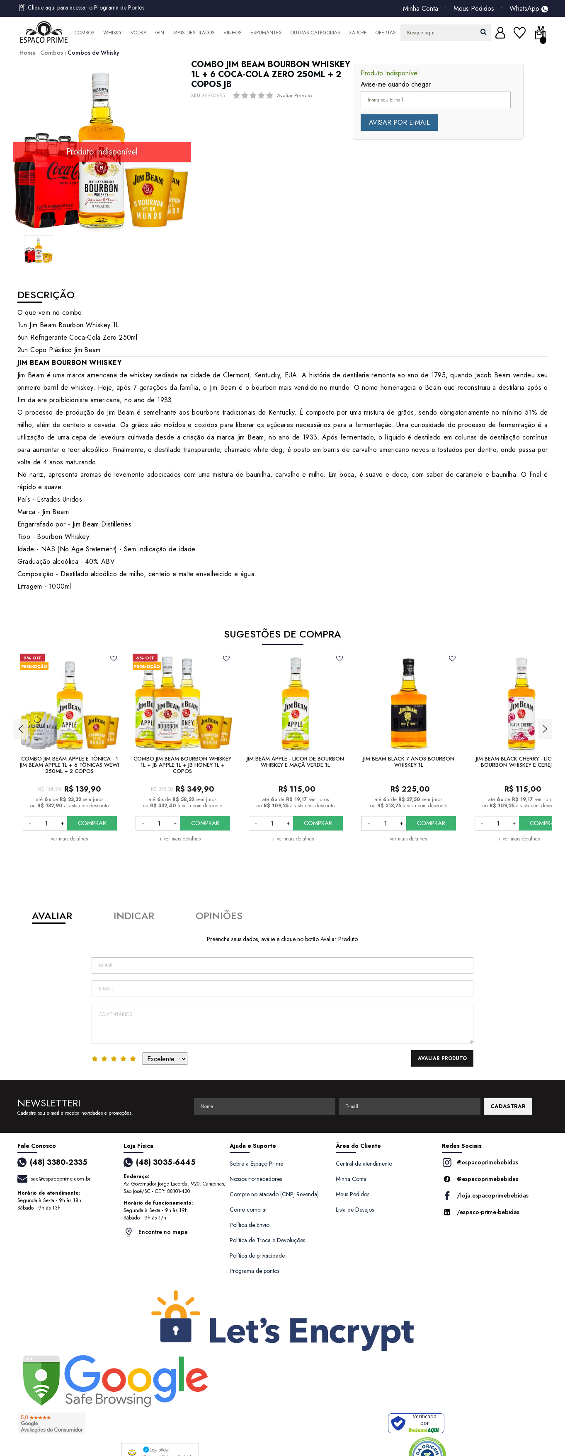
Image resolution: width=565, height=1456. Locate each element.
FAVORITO (113, 658)
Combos (85, 32)
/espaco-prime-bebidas (480, 1212)
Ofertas (386, 32)
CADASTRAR (508, 1106)
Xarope (358, 32)
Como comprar (248, 1209)
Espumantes (266, 32)
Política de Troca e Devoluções (267, 1240)
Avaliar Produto (294, 95)
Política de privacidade (257, 1255)
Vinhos (232, 32)
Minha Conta (420, 9)
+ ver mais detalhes (67, 839)
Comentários (283, 1023)
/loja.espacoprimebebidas (485, 1195)
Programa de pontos (254, 1271)
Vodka (139, 32)
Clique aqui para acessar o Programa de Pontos (80, 7)
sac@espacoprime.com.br (60, 1179)
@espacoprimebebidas (480, 1162)
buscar (483, 31)
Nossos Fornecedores (256, 1179)
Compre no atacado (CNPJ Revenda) (274, 1194)
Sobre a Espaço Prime (256, 1163)
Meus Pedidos (473, 9)
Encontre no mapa (156, 1232)
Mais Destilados (194, 32)
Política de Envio (249, 1225)
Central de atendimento (364, 1163)
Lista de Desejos (355, 1209)
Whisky (112, 32)
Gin (159, 32)
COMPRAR (92, 823)
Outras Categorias (315, 32)
